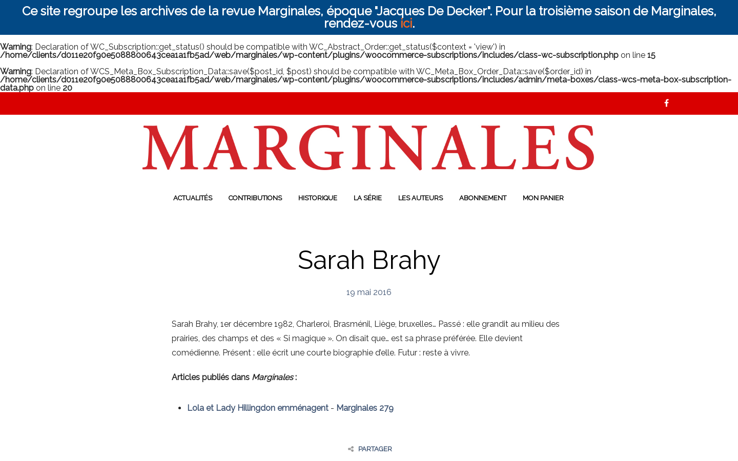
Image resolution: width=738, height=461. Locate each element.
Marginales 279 (365, 408)
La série (368, 198)
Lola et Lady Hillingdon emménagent (258, 408)
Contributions (255, 198)
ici (406, 23)
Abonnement (482, 198)
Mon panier (543, 198)
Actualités (192, 198)
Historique (317, 198)
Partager (370, 449)
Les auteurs (420, 198)
